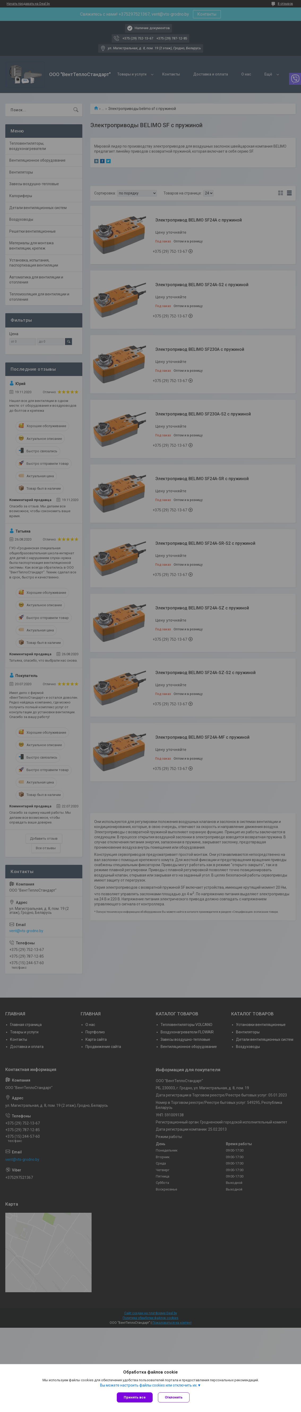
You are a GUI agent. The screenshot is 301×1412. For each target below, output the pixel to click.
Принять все (135, 1397)
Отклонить (174, 1397)
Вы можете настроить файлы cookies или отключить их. (148, 1385)
